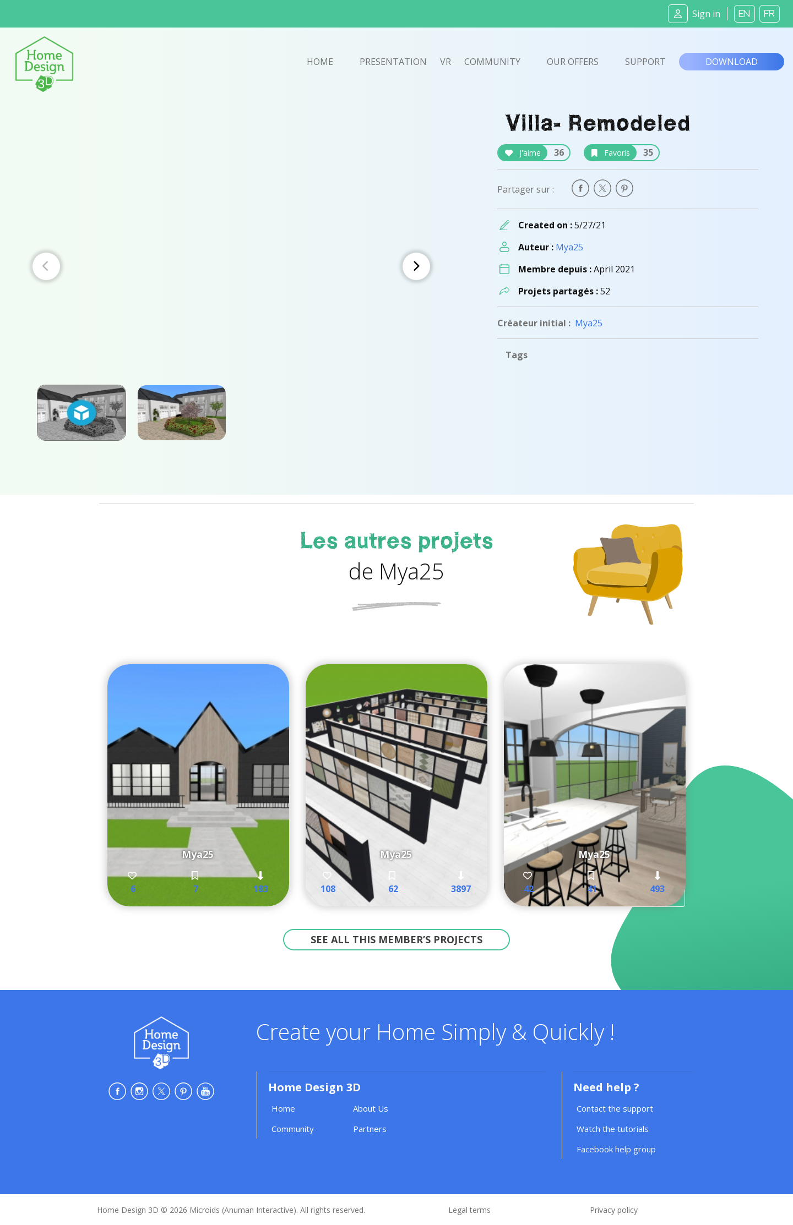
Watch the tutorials (613, 1128)
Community (492, 62)
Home (320, 62)
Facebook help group (616, 1149)
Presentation (393, 62)
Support (645, 62)
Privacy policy (614, 1210)
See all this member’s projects (396, 939)
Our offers (573, 62)
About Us (370, 1108)
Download (731, 62)
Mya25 (569, 247)
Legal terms (469, 1210)
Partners (370, 1128)
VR (445, 62)
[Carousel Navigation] (231, 266)
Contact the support (615, 1108)
